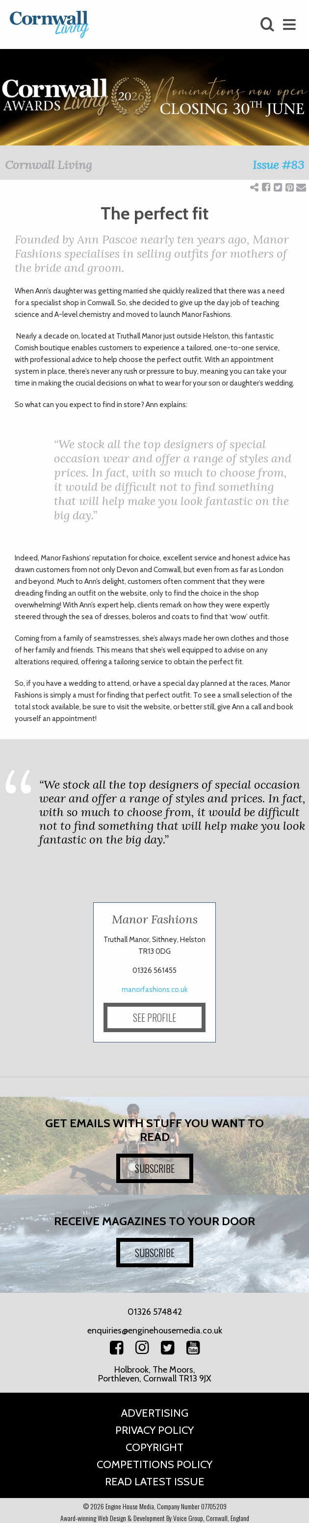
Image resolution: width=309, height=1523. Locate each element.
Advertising (154, 1413)
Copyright (154, 1447)
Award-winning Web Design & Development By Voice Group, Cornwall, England (154, 1518)
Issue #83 (278, 164)
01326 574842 (155, 1311)
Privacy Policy (154, 1430)
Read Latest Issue (155, 1481)
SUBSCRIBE (155, 1168)
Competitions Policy (154, 1464)
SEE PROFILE (154, 1017)
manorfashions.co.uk (155, 989)
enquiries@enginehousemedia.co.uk (154, 1330)
